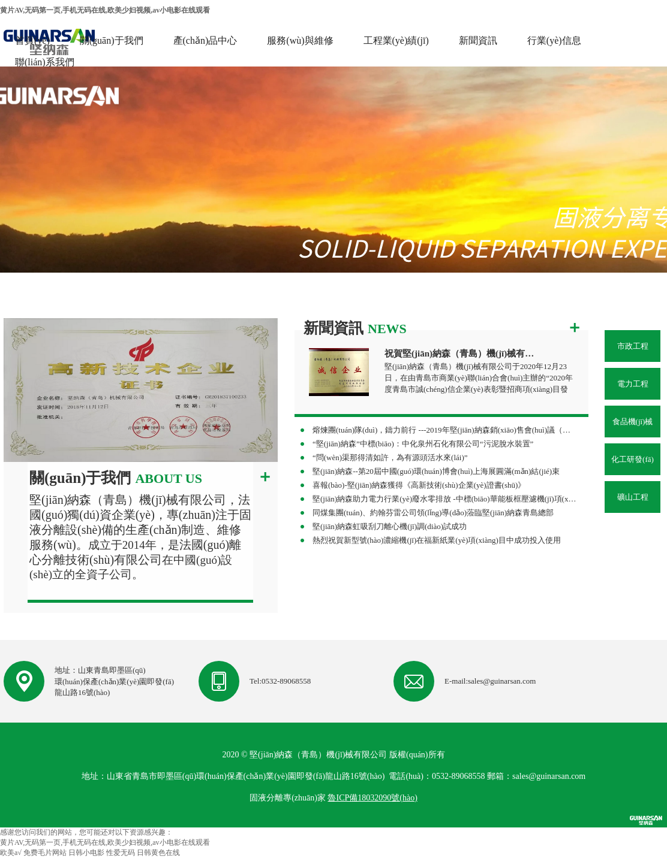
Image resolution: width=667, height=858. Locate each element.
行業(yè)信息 (554, 40)
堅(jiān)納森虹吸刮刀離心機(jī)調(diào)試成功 (390, 526)
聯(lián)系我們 (44, 62)
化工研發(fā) (632, 459)
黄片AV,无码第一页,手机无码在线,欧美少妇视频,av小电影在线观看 (105, 10)
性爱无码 (120, 852)
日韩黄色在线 (158, 852)
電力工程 (632, 383)
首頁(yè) (32, 40)
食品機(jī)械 (632, 421)
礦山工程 (632, 497)
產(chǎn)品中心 (205, 40)
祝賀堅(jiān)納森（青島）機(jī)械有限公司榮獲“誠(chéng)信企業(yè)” (461, 353)
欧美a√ (11, 852)
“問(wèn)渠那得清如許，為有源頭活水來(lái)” (390, 457)
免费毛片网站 (45, 852)
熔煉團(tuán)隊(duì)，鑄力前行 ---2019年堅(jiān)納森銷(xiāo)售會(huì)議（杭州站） (445, 429)
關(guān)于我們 (111, 40)
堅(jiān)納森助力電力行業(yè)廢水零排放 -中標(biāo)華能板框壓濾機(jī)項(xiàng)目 (445, 498)
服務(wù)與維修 (300, 40)
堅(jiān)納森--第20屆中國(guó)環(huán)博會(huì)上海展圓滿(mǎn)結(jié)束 (436, 471)
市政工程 (632, 346)
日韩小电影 (86, 852)
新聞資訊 (478, 40)
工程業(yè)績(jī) (396, 40)
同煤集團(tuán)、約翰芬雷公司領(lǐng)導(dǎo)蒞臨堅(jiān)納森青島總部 (433, 512)
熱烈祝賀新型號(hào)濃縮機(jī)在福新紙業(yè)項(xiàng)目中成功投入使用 (437, 540)
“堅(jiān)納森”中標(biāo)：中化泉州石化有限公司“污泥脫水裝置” (423, 443)
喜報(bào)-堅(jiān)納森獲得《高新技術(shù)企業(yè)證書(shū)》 (419, 485)
